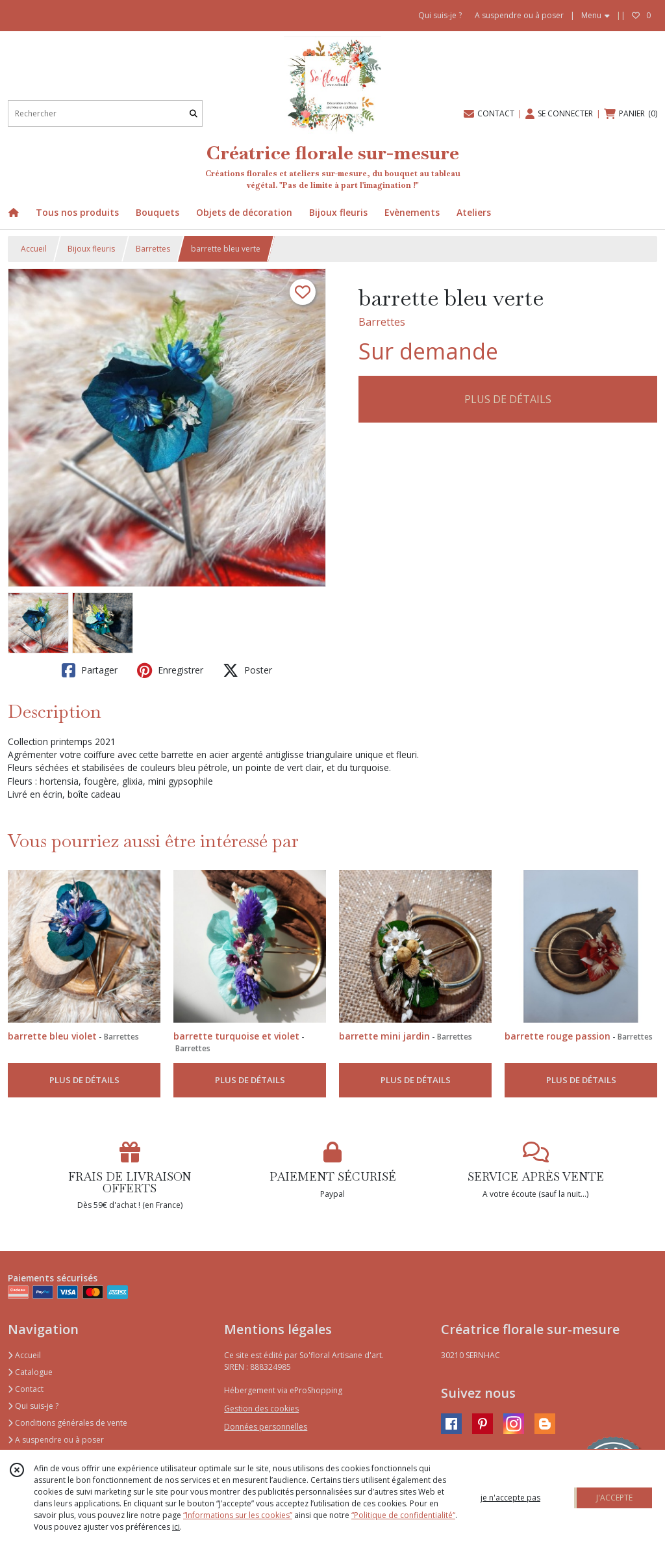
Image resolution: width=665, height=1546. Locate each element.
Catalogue (30, 1372)
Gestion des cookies (261, 1408)
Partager (90, 670)
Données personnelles (265, 1426)
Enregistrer (170, 670)
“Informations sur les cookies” (237, 1515)
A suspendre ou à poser (56, 1439)
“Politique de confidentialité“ (403, 1515)
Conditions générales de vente (67, 1422)
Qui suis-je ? (33, 1405)
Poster (247, 670)
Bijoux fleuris (91, 248)
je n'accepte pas (510, 1497)
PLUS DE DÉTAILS (507, 399)
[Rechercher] (193, 113)
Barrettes (153, 248)
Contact (26, 1389)
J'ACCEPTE (614, 1497)
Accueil (34, 248)
